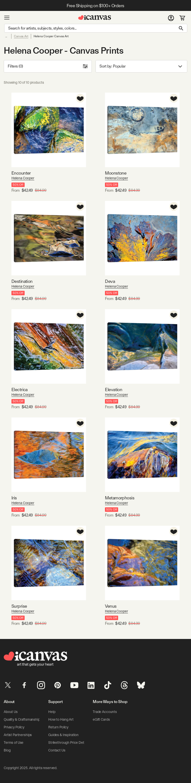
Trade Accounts (105, 712)
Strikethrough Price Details (68, 743)
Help (51, 712)
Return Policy (58, 727)
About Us (11, 712)
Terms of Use (13, 743)
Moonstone (115, 173)
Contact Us (56, 750)
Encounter (21, 173)
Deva (110, 281)
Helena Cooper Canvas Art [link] (51, 36)
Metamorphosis (119, 497)
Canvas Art (21, 36)
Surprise (19, 606)
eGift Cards (101, 719)
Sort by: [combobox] (141, 66)
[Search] (95, 28)
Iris (14, 497)
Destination (22, 281)
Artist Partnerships (18, 735)
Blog (7, 750)
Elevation (113, 389)
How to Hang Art (61, 719)
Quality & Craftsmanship (22, 719)
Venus (110, 606)
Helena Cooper (22, 178)
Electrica (19, 389)
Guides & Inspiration (63, 735)
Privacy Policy (14, 727)
